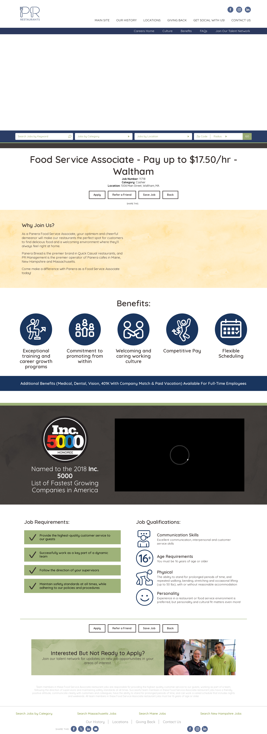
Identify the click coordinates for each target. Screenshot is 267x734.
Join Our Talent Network (232, 31)
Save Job (149, 194)
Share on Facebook (74, 729)
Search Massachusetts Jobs (96, 713)
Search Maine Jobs (152, 713)
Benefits (186, 31)
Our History (126, 20)
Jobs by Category (88, 136)
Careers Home (144, 31)
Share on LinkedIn (88, 729)
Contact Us (241, 20)
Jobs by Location (147, 136)
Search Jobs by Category (34, 713)
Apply (97, 194)
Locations (152, 20)
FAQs (203, 31)
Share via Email (96, 729)
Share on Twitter (81, 729)
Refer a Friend (121, 194)
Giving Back (177, 20)
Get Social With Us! (209, 20)
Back (170, 194)
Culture (167, 31)
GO (247, 136)
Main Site (102, 20)
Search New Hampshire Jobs (220, 713)
